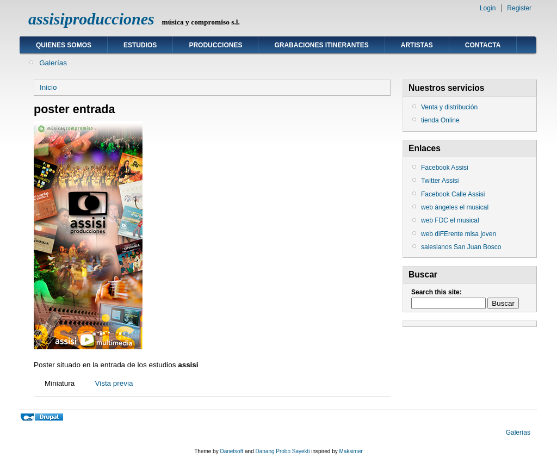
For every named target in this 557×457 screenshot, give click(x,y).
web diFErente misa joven (458, 234)
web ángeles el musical (454, 207)
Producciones (215, 45)
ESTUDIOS (140, 45)
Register (519, 8)
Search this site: (436, 292)
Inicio (48, 87)
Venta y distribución (449, 107)
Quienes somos (63, 45)
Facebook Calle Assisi (453, 194)
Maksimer (350, 451)
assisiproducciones (91, 19)
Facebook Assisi (444, 167)
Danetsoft (231, 451)
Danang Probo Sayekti (282, 451)
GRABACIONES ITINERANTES (321, 45)
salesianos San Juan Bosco (461, 247)
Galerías (53, 63)
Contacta (483, 45)
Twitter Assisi (440, 180)
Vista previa (114, 383)
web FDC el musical (450, 220)
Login (488, 8)
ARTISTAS (417, 45)
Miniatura (60, 383)
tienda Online (440, 120)
